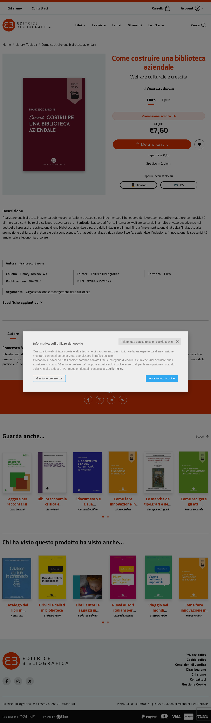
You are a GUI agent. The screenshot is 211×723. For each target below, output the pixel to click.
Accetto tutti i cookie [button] (162, 378)
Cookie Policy (114, 368)
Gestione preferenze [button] (49, 378)
